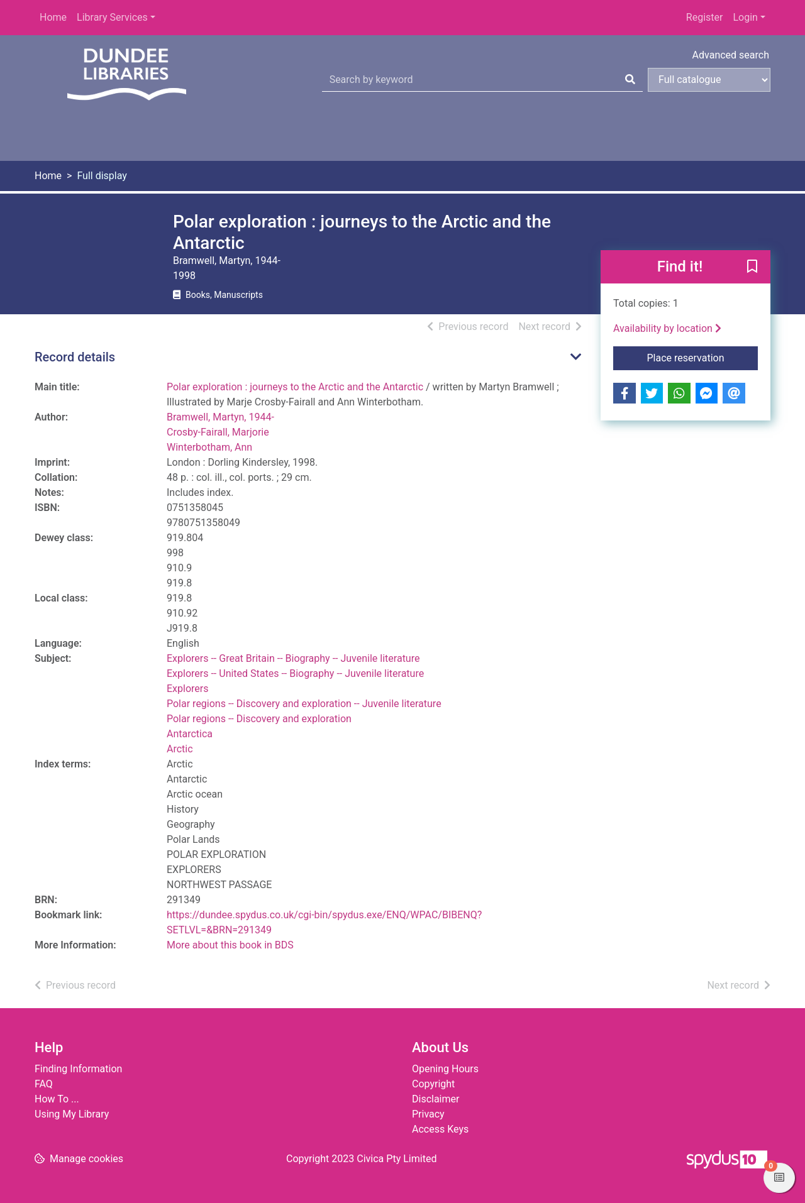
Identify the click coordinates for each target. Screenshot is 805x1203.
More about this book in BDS (230, 945)
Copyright (433, 1084)
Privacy (428, 1114)
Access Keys (440, 1129)
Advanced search (730, 55)
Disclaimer (435, 1099)
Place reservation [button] (702, 357)
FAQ (44, 1084)
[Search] (630, 80)
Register (704, 17)
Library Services (112, 17)
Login (745, 17)
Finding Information (78, 1069)
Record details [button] (75, 357)
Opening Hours (445, 1069)
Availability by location (667, 328)
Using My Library (72, 1114)
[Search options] (709, 80)
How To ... (57, 1099)
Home (53, 17)
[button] (752, 268)
